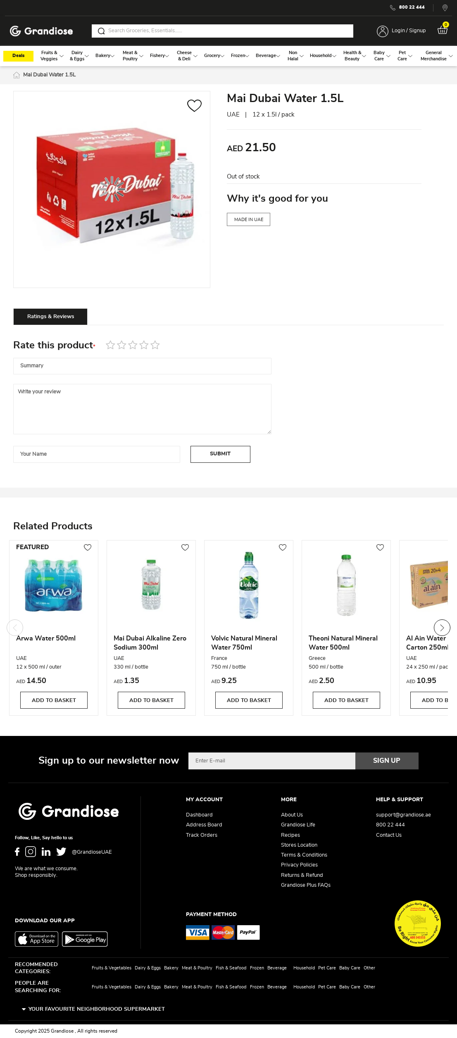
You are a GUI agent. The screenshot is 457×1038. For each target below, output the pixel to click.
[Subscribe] (387, 760)
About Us (292, 815)
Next (442, 627)
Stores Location (299, 845)
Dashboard (199, 815)
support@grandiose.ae (403, 815)
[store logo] (41, 31)
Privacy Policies (299, 865)
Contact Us (389, 835)
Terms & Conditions (304, 855)
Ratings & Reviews (50, 316)
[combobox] (222, 31)
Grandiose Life (298, 825)
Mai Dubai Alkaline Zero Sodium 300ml (150, 643)
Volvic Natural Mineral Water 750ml (244, 643)
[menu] (228, 56)
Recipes (290, 835)
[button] (194, 107)
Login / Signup (409, 30)
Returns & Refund (302, 875)
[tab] (50, 316)
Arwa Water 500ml (46, 638)
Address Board (204, 825)
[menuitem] (49, 56)
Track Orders (201, 835)
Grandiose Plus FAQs (306, 885)
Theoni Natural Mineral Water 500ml (343, 643)
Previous (15, 627)
